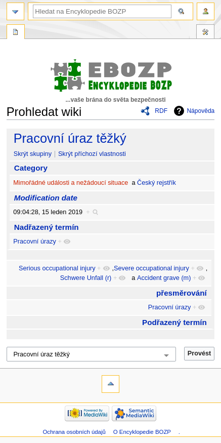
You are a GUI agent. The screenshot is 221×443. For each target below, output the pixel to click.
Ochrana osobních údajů (73, 432)
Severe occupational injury (151, 268)
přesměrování (181, 293)
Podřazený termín (174, 322)
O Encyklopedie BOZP (142, 432)
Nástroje (205, 33)
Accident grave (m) (164, 277)
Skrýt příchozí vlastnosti (92, 153)
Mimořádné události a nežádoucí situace (70, 182)
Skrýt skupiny (33, 153)
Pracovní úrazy (34, 241)
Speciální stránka (15, 33)
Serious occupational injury (57, 268)
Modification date (45, 197)
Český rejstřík (156, 182)
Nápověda (200, 110)
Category (31, 168)
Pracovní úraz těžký (70, 138)
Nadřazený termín (46, 227)
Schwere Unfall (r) (86, 277)
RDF (161, 110)
